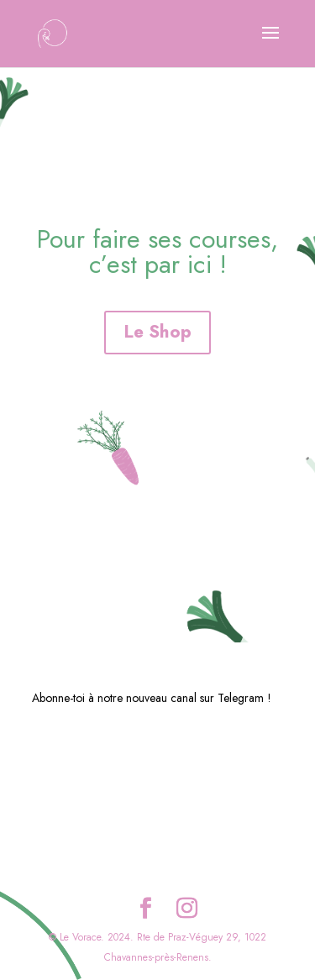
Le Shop (157, 331)
